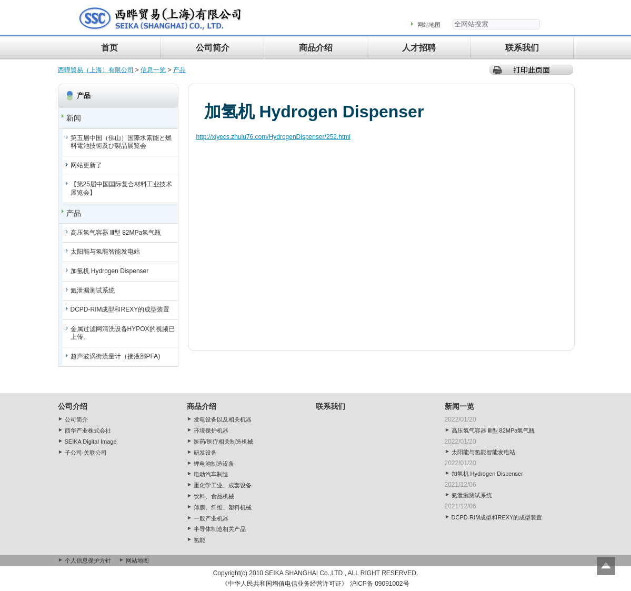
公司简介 (212, 47)
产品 (179, 70)
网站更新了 (86, 165)
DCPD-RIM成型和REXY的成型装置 (120, 309)
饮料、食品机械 (214, 496)
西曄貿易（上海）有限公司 (96, 70)
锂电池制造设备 (214, 463)
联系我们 (522, 47)
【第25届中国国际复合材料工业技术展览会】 (121, 188)
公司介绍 (72, 406)
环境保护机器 (211, 430)
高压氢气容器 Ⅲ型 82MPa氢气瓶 (116, 232)
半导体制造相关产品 (220, 529)
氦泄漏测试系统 (93, 290)
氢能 (199, 540)
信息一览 (153, 70)
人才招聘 (419, 47)
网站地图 (428, 25)
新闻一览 (459, 406)
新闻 (73, 118)
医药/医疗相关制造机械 (223, 441)
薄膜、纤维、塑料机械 (223, 507)
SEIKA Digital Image (91, 441)
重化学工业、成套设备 (223, 485)
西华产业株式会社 (88, 430)
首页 (109, 47)
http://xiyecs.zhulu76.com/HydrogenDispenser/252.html (273, 137)
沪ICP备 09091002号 (379, 583)
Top (606, 566)
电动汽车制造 (211, 474)
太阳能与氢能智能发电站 (105, 251)
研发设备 (205, 452)
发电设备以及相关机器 (223, 419)
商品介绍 (316, 47)
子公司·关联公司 (86, 452)
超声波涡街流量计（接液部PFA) (116, 356)
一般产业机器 (211, 518)
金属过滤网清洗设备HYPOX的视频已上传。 (123, 333)
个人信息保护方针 (88, 560)
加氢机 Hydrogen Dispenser (110, 271)
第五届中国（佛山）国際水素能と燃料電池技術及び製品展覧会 (121, 142)
